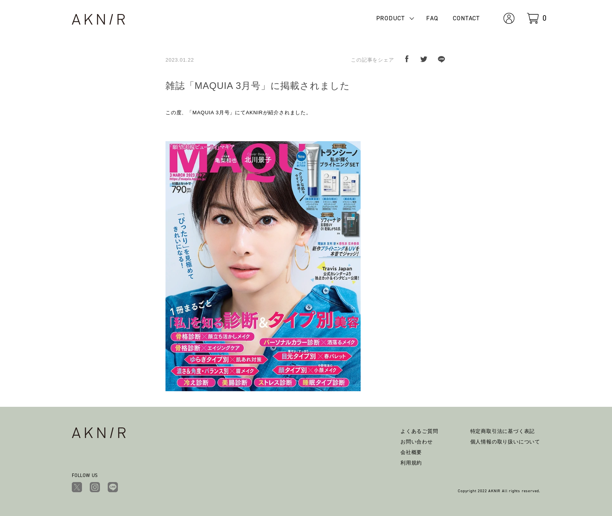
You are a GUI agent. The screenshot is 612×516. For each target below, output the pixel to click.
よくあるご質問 (419, 431)
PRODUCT (390, 18)
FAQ (432, 18)
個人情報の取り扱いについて (505, 442)
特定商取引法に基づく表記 (502, 431)
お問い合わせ (416, 442)
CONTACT (466, 18)
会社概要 (411, 452)
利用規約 (411, 463)
